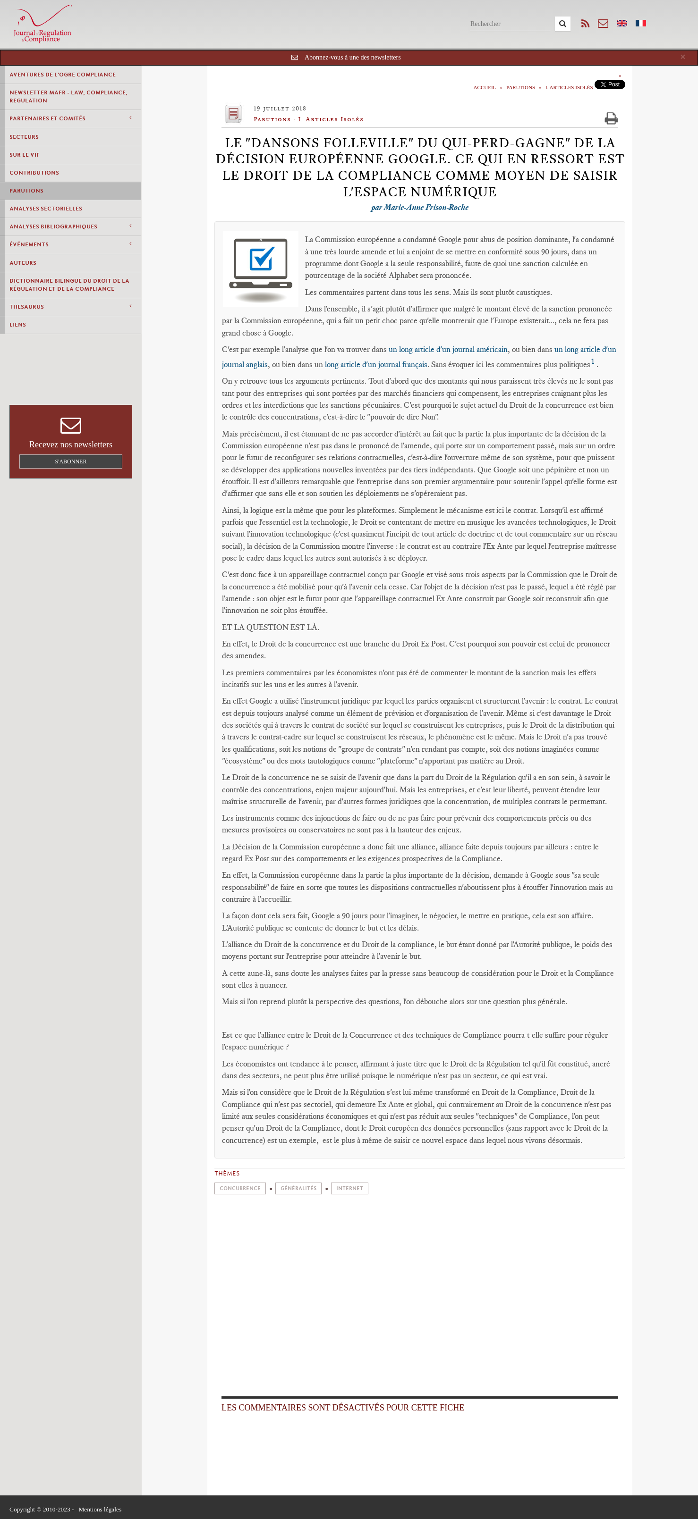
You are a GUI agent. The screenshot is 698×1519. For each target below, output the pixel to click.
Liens (17, 324)
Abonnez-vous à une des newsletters (353, 57)
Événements (70, 244)
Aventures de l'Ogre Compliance (62, 74)
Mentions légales (99, 1509)
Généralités (298, 1188)
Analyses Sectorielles (45, 208)
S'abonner (71, 461)
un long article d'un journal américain (448, 349)
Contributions (34, 172)
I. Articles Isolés (569, 87)
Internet (349, 1188)
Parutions (26, 190)
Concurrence (240, 1188)
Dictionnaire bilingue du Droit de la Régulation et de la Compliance (69, 284)
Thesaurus (70, 306)
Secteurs (24, 137)
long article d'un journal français (375, 364)
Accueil (485, 87)
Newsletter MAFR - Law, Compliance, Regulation (68, 96)
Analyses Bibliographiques (70, 226)
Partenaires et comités (70, 118)
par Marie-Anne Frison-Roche (419, 207)
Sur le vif (24, 154)
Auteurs (22, 263)
